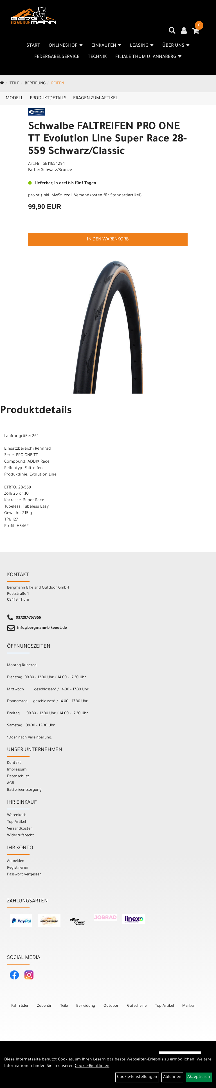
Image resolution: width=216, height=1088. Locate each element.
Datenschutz (18, 776)
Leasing (142, 45)
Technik (97, 57)
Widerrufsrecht (20, 836)
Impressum (16, 770)
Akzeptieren (198, 1077)
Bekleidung (85, 1006)
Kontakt (14, 763)
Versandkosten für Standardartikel (107, 195)
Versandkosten (20, 829)
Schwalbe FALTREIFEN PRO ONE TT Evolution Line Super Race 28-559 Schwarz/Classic (107, 140)
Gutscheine (137, 1006)
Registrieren (17, 868)
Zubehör (44, 1006)
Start (33, 45)
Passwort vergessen (24, 875)
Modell (14, 98)
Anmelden (15, 861)
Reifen (57, 84)
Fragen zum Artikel (95, 98)
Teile (14, 84)
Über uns (176, 45)
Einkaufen (106, 45)
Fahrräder (20, 1006)
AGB (10, 783)
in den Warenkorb (108, 239)
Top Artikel (16, 822)
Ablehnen (172, 1077)
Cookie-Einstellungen (137, 1077)
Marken (188, 1006)
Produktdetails (48, 98)
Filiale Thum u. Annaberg (148, 57)
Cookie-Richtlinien (92, 1066)
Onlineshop (66, 45)
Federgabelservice (56, 57)
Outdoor (111, 1006)
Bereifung (35, 84)
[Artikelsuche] (172, 32)
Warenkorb (16, 815)
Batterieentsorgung (24, 790)
